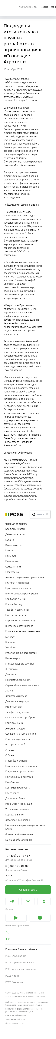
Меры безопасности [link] (16, 760)
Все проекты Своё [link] (15, 744)
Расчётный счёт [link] (13, 706)
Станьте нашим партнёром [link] (20, 717)
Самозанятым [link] (13, 566)
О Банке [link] (9, 755)
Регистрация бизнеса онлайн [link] (21, 652)
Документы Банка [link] (15, 798)
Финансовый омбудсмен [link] (19, 834)
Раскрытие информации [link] (18, 803)
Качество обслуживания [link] (18, 839)
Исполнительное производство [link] (22, 631)
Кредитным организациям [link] (19, 771)
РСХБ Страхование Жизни (19, 962)
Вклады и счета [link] (13, 545)
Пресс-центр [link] (12, 793)
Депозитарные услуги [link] (17, 701)
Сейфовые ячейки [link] (15, 599)
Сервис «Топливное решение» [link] (22, 685)
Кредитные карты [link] (15, 529)
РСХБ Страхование (15, 956)
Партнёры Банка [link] (14, 723)
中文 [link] (8, 939)
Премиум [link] (10, 555)
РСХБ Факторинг (14, 982)
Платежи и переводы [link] (17, 582)
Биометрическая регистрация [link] (21, 593)
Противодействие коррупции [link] (21, 766)
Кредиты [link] (10, 539)
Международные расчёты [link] (19, 663)
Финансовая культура (14, 1023)
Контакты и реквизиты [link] (17, 787)
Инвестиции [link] (12, 561)
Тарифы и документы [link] (17, 609)
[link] (28, 889)
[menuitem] (28, 6)
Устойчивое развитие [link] (17, 809)
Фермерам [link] (11, 669)
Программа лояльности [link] (18, 588)
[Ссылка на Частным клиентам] (28, 7)
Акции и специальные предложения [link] (25, 577)
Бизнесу (9, 637)
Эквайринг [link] (11, 647)
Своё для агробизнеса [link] (17, 739)
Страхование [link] (12, 572)
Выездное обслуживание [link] (19, 626)
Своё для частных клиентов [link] (20, 733)
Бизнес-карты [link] (12, 658)
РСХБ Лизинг (12, 975)
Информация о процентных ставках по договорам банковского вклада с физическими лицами (26, 1003)
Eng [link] (7, 932)
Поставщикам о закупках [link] (19, 776)
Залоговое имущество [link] (17, 820)
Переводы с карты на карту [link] (20, 620)
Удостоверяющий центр (15, 1019)
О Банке (9, 750)
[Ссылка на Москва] (44, 7)
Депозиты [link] (10, 674)
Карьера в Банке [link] (14, 814)
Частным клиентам (16, 523)
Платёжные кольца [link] (15, 615)
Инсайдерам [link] (12, 782)
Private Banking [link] (13, 604)
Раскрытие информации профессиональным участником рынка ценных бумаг (24, 1010)
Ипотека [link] (9, 550)
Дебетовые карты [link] (15, 534)
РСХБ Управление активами (20, 969)
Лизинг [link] (9, 690)
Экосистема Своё (15, 728)
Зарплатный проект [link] (16, 696)
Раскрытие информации (15, 1015)
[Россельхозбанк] (15, 514)
